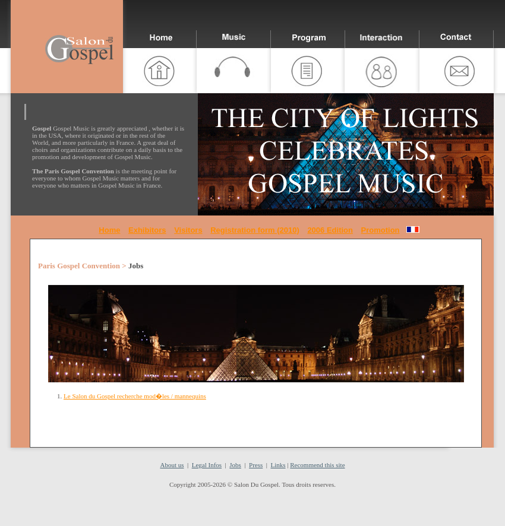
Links (278, 464)
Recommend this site (317, 464)
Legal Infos (207, 464)
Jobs (235, 464)
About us (172, 464)
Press (256, 464)
